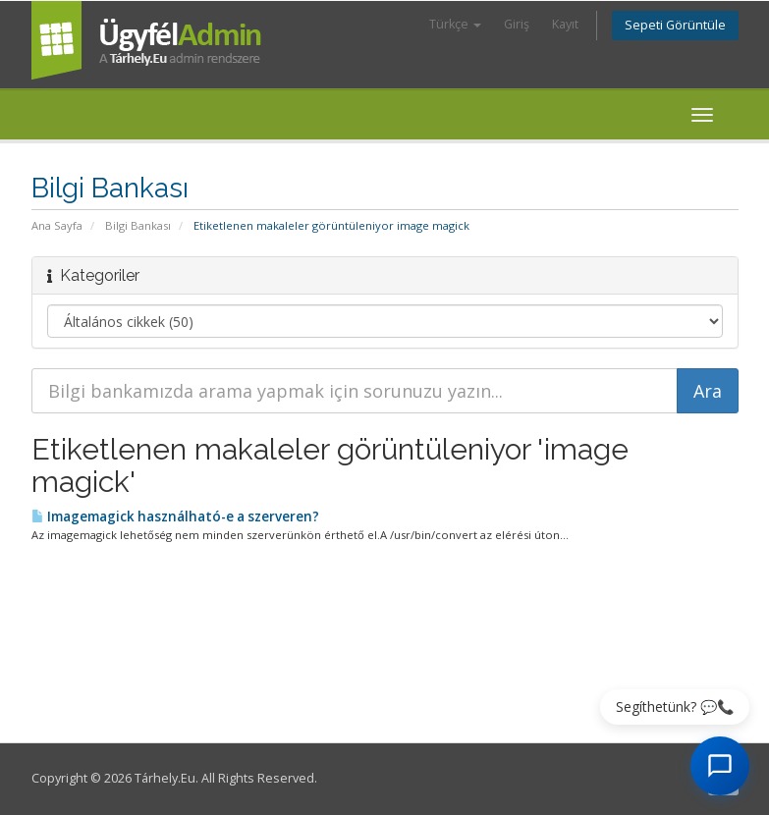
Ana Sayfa (56, 225)
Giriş (516, 24)
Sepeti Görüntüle (675, 25)
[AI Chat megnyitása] (719, 765)
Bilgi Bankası (138, 225)
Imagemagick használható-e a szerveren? (175, 516)
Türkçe (455, 24)
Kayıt (565, 24)
